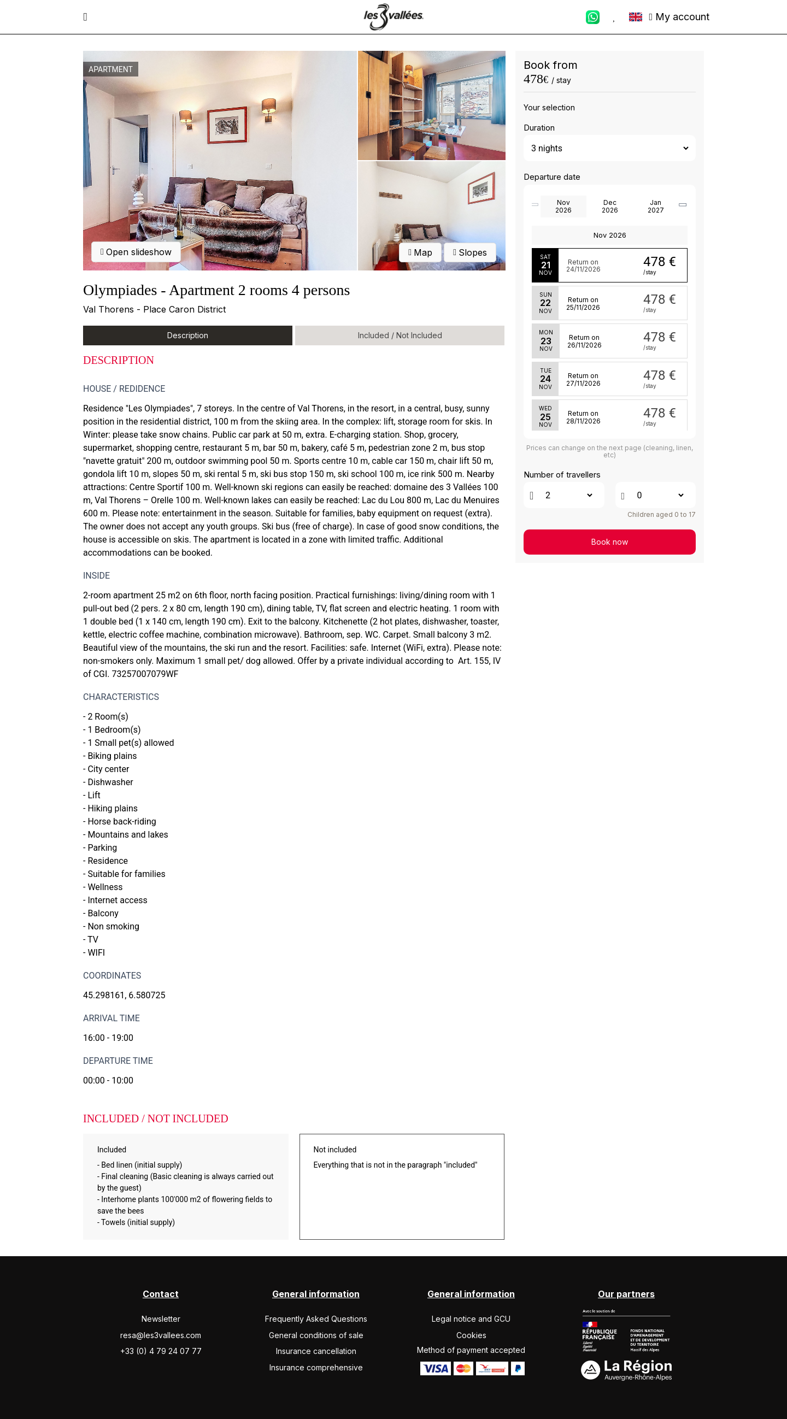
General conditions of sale (316, 1335)
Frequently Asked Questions (316, 1318)
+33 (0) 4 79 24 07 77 (161, 1351)
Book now (609, 541)
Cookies (471, 1335)
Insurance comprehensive (316, 1367)
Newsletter (161, 1318)
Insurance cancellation (316, 1351)
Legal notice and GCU (471, 1318)
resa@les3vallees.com (160, 1335)
